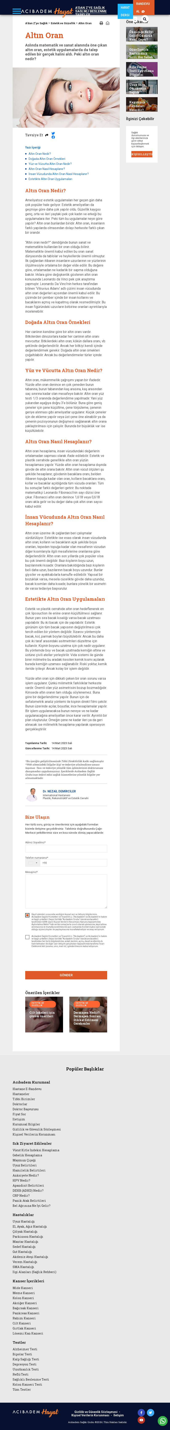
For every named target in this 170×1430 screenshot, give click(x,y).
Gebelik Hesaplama (27, 1155)
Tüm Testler (22, 1389)
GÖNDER (66, 975)
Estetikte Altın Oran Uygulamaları (50, 179)
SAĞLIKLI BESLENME (91, 11)
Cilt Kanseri (22, 1323)
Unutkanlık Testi (26, 1369)
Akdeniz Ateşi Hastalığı (30, 1256)
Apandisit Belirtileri (28, 1185)
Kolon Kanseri (23, 1298)
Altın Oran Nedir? (40, 153)
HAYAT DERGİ (125, 11)
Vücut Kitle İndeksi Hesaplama (36, 1150)
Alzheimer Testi (25, 1349)
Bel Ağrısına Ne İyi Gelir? (31, 1205)
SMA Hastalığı (23, 1267)
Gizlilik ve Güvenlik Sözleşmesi (37, 1129)
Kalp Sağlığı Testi (26, 1359)
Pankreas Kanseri (26, 1313)
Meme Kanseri (24, 1293)
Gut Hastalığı (22, 1251)
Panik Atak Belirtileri (29, 1200)
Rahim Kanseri (24, 1318)
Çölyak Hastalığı (25, 1231)
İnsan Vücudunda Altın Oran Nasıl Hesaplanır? (59, 174)
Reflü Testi (21, 1374)
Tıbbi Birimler (24, 1099)
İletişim (19, 1119)
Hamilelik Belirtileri (29, 1170)
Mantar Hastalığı (25, 1241)
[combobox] (36, 862)
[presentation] (66, 960)
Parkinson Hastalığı (28, 1236)
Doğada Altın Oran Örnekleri (47, 159)
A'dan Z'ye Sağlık (36, 23)
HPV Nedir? (21, 1180)
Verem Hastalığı (25, 1261)
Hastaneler (21, 1094)
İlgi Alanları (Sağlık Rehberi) (34, 1272)
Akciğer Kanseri (25, 1303)
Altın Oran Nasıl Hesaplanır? (47, 169)
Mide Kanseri (23, 1288)
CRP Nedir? (21, 1195)
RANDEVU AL (143, 7)
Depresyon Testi (25, 1364)
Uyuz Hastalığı (24, 1221)
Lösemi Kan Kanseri (28, 1333)
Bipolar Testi (22, 1354)
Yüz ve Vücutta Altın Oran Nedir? (50, 164)
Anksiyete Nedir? (26, 1175)
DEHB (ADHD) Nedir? (28, 1190)
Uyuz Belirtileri (25, 1165)
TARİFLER (82, 15)
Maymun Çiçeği (24, 1160)
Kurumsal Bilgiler (26, 1124)
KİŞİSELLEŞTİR (141, 154)
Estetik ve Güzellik (63, 23)
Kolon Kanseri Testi (27, 1384)
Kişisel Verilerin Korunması (34, 1134)
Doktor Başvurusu (25, 1109)
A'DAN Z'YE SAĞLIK (90, 8)
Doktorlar (20, 1104)
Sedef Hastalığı (24, 1246)
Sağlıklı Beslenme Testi (31, 1379)
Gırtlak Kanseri (24, 1328)
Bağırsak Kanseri (26, 1308)
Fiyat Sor (19, 1114)
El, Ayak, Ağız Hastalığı (30, 1226)
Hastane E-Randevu (27, 1089)
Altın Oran (85, 23)
